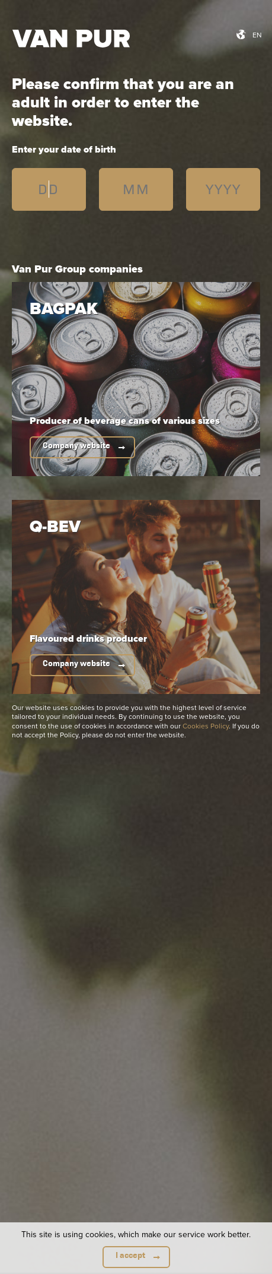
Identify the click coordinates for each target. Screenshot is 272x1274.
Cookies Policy (206, 726)
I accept (130, 1255)
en (257, 35)
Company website (76, 445)
